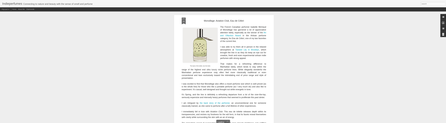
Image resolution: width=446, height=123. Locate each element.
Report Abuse (241, 121)
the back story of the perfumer (215, 66)
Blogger (235, 121)
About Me (21, 9)
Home (14, 9)
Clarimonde (30, 9)
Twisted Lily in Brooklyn (247, 13)
